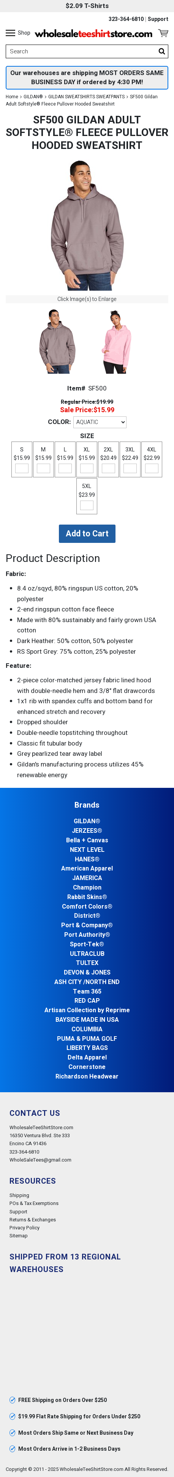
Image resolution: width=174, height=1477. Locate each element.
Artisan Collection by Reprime (87, 1011)
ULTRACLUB (87, 954)
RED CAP (87, 1001)
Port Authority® (87, 935)
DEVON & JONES (87, 973)
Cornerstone (87, 1067)
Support (158, 19)
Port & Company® (87, 926)
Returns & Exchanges (32, 1219)
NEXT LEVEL (87, 850)
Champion (87, 888)
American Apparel (87, 869)
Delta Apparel (87, 1058)
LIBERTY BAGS (87, 1048)
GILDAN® (33, 96)
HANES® (87, 860)
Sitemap (18, 1235)
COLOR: (59, 422)
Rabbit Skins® (87, 897)
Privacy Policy (24, 1227)
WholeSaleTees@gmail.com (40, 1159)
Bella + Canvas (87, 841)
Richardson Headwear (87, 1077)
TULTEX (87, 963)
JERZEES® (87, 831)
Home (12, 96)
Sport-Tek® (87, 945)
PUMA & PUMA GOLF (87, 1039)
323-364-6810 (126, 19)
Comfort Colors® (87, 907)
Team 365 (87, 992)
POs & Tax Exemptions (34, 1203)
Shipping (19, 1195)
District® (87, 916)
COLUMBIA (87, 1030)
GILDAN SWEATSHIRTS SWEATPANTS (86, 96)
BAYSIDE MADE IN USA (87, 1020)
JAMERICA (87, 878)
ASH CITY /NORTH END (87, 982)
